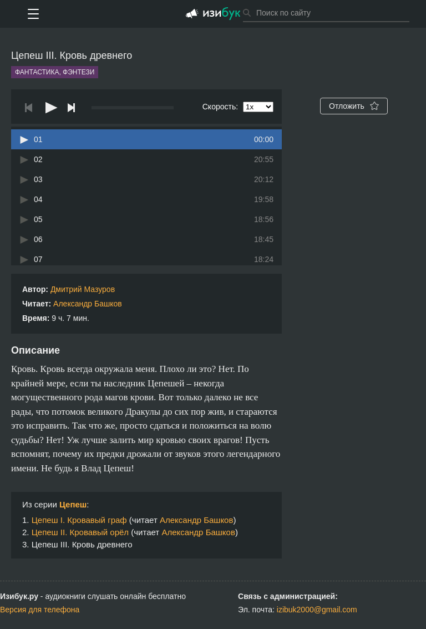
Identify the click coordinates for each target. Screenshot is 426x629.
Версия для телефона (39, 609)
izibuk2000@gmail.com (317, 609)
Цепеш (73, 504)
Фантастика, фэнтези (54, 72)
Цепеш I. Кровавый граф (79, 520)
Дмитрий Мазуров (82, 289)
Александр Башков (87, 303)
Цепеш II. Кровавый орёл (80, 532)
